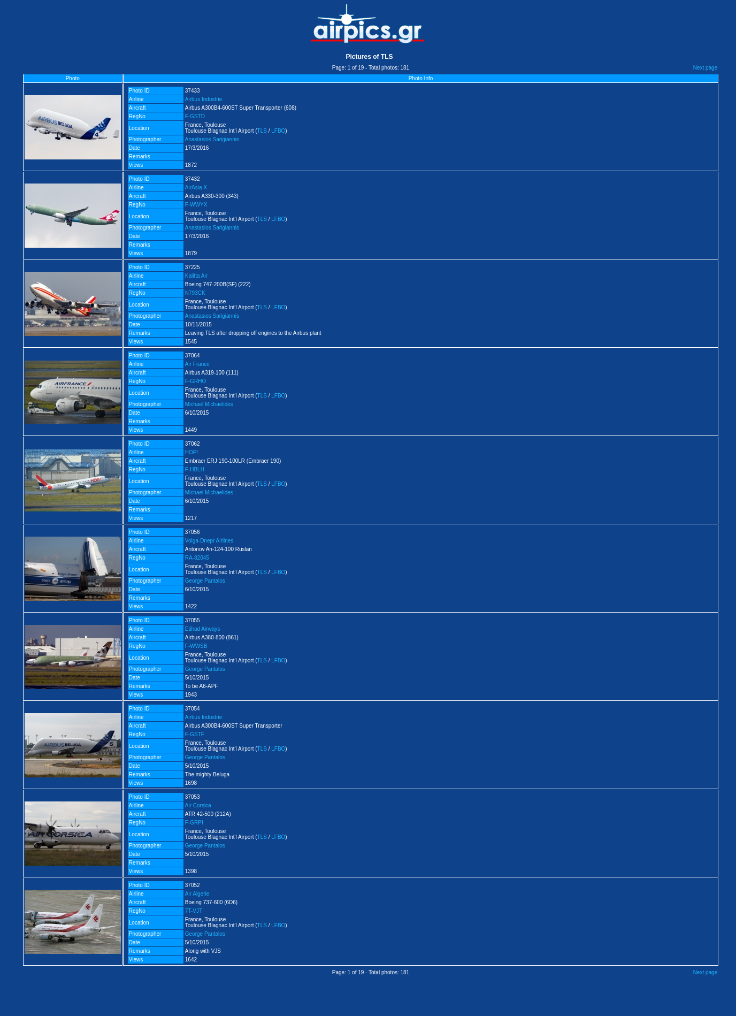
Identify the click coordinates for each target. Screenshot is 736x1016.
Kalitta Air (196, 276)
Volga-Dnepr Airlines (209, 541)
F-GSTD (195, 116)
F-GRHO (195, 381)
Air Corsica (198, 805)
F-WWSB (196, 646)
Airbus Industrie (203, 99)
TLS (262, 131)
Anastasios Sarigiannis (212, 139)
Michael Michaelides (209, 404)
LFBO (278, 131)
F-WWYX (196, 205)
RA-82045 (197, 558)
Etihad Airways (202, 629)
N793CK (195, 293)
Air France (197, 364)
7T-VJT (193, 911)
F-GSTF (194, 734)
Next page (705, 68)
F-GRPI (194, 823)
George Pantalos (205, 581)
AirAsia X (196, 187)
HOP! (191, 452)
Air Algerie (197, 894)
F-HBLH (194, 469)
